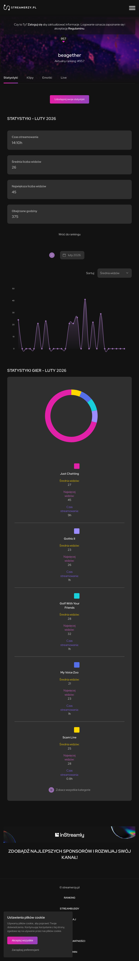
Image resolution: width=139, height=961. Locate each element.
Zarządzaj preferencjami (25, 949)
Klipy (30, 78)
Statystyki (11, 78)
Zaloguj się (35, 24)
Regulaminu (76, 28)
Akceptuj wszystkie (22, 940)
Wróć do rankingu (70, 234)
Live (64, 78)
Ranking (69, 897)
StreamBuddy (69, 908)
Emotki (47, 78)
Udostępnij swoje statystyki (69, 99)
